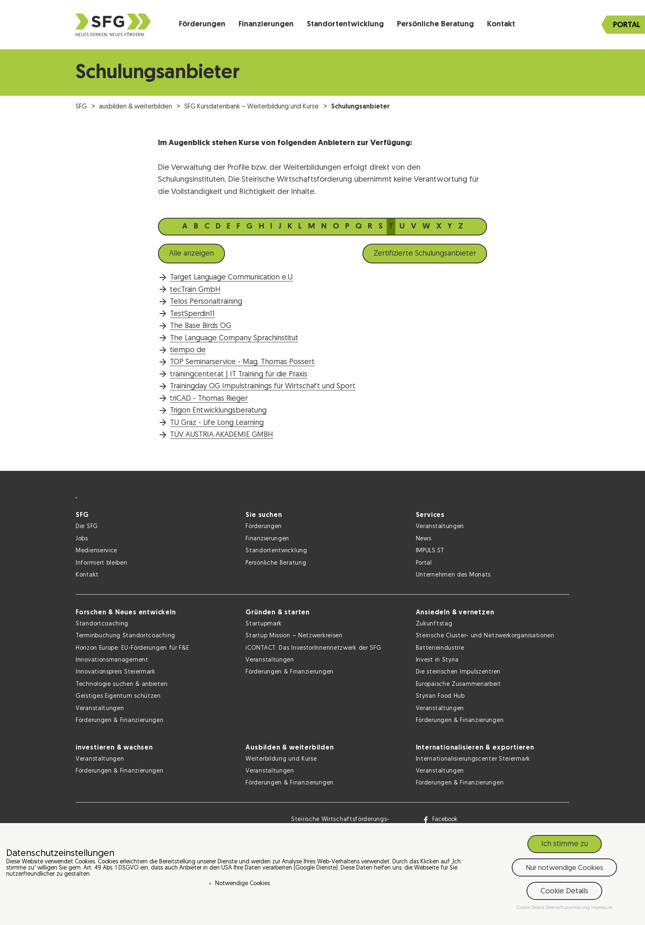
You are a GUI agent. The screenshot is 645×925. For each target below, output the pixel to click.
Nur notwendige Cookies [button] (564, 869)
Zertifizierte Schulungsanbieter (425, 254)
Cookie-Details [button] (531, 909)
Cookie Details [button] (564, 893)
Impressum (602, 909)
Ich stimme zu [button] (564, 846)
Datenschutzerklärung (568, 909)
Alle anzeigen (191, 254)
